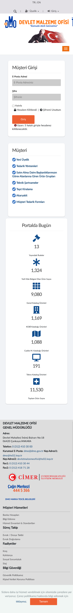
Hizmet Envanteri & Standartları (19, 523)
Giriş (23, 119)
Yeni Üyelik (22, 159)
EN (39, 2)
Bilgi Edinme (9, 519)
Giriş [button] (53, 11)
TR (33, 2)
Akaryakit (21, 195)
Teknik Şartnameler (27, 183)
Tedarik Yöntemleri (26, 166)
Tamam (43, 601)
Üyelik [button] (32, 11)
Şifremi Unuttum (52, 110)
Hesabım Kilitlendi (27, 110)
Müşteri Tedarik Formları (30, 202)
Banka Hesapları (11, 515)
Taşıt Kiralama (24, 189)
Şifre (14, 91)
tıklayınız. (21, 601)
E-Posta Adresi (19, 77)
